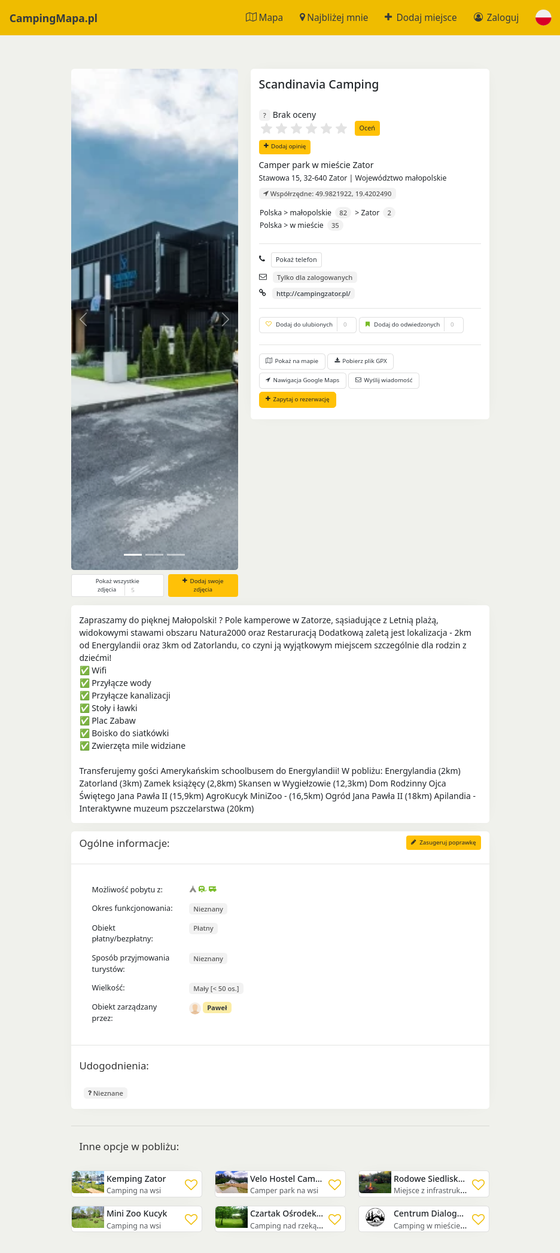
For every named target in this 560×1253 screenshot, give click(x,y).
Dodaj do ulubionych (307, 325)
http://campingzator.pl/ (313, 293)
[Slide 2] (176, 555)
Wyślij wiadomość (384, 380)
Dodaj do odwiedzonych (411, 325)
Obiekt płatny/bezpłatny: (122, 933)
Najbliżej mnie (334, 17)
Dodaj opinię (285, 146)
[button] (543, 17)
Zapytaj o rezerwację (297, 399)
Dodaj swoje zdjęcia (203, 585)
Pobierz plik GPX (360, 361)
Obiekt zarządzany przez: (124, 1012)
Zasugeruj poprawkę (443, 842)
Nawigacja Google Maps (302, 380)
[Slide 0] (133, 555)
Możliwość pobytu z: (127, 890)
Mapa (264, 17)
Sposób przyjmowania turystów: (131, 963)
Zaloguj (496, 17)
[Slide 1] (154, 555)
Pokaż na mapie (292, 361)
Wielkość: (108, 988)
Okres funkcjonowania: (132, 908)
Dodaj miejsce (420, 17)
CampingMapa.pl (54, 17)
